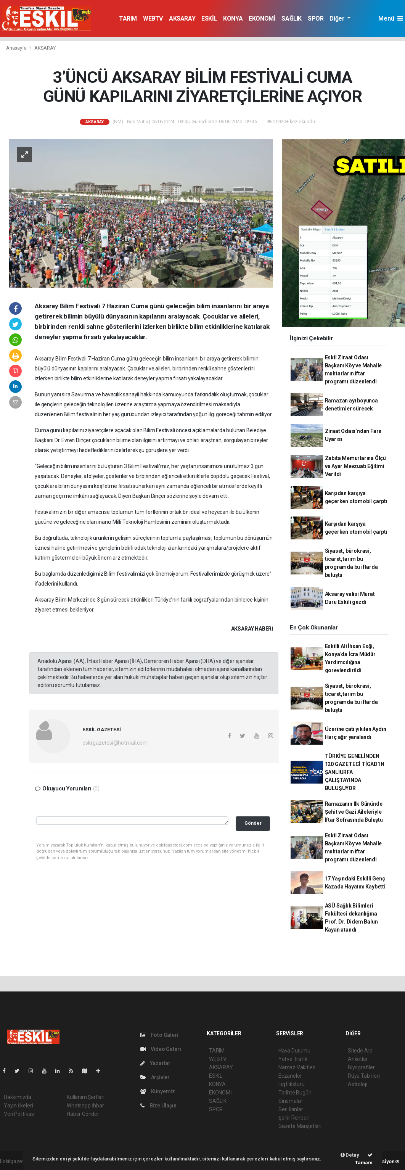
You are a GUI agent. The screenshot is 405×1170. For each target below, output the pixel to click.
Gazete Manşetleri (299, 1126)
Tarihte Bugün (295, 1093)
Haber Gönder (83, 1114)
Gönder (253, 823)
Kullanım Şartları (85, 1097)
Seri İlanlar (290, 1109)
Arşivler (155, 1077)
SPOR (315, 18)
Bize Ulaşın (158, 1105)
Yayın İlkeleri (18, 1105)
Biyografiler (361, 1067)
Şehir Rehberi (294, 1118)
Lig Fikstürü (291, 1084)
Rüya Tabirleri (363, 1076)
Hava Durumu (294, 1051)
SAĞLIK (291, 18)
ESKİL (209, 18)
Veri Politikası (19, 1114)
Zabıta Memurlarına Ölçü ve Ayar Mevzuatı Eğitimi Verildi (355, 466)
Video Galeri (160, 1049)
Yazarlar (155, 1063)
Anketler (358, 1059)
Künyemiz (157, 1091)
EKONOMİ (262, 18)
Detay (350, 1155)
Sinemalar (290, 1101)
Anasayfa (16, 48)
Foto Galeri (159, 1035)
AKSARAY (182, 18)
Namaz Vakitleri (296, 1067)
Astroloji (357, 1084)
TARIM (128, 18)
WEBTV (153, 18)
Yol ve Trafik (292, 1059)
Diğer (337, 18)
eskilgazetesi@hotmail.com (114, 743)
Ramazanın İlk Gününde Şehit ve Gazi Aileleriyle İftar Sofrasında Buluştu (354, 812)
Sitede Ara (360, 1051)
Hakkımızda (17, 1097)
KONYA (233, 18)
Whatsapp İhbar (85, 1105)
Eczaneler (290, 1076)
